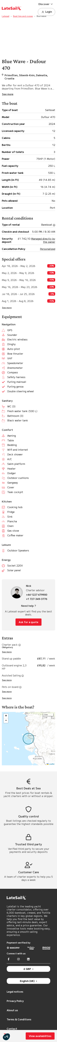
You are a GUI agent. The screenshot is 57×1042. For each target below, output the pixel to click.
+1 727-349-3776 (36, 599)
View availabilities (40, 1036)
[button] (46, 4)
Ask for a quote (28, 622)
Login (46, 12)
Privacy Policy (15, 1001)
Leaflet (50, 764)
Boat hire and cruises (23, 16)
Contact (12, 1028)
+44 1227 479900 (36, 594)
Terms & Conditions (19, 1019)
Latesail (5, 16)
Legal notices (15, 991)
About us (12, 1010)
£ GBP (28, 969)
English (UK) (27, 981)
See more (7, 307)
